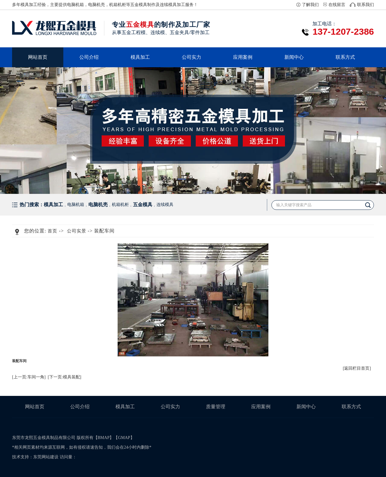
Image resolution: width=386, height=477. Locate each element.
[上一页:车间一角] (29, 377)
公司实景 (76, 231)
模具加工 (140, 57)
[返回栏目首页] (357, 368)
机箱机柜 (117, 4)
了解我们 (310, 4)
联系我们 (365, 4)
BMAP (104, 437)
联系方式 (345, 57)
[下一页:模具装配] (64, 377)
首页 (52, 231)
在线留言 (336, 4)
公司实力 (191, 57)
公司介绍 (89, 57)
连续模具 (168, 4)
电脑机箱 (75, 4)
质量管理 (215, 406)
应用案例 (242, 57)
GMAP (124, 437)
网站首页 (37, 57)
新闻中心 (294, 57)
